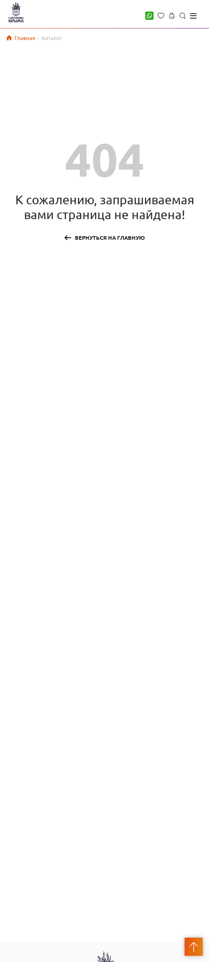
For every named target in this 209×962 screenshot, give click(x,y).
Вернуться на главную (110, 237)
